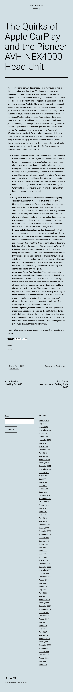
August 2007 (44, 619)
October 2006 (44, 652)
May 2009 (42, 554)
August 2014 (44, 433)
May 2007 (42, 629)
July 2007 (42, 622)
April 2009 (43, 557)
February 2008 (44, 599)
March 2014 (43, 437)
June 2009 (43, 551)
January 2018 (44, 420)
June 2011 (43, 482)
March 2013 (43, 446)
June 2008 (43, 586)
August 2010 (44, 505)
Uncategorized (60, 366)
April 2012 (43, 453)
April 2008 (43, 593)
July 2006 (42, 661)
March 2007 (43, 635)
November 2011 (45, 469)
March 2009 (43, 560)
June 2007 (43, 625)
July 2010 (42, 508)
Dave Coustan (14, 368)
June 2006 (43, 665)
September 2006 (45, 655)
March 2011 (43, 489)
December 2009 (45, 531)
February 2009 (44, 564)
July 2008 (42, 583)
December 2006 (45, 645)
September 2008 (45, 577)
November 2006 (45, 648)
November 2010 (45, 499)
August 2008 (44, 580)
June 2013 (43, 443)
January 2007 (44, 642)
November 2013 (45, 440)
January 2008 (44, 603)
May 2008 (42, 590)
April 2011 (43, 486)
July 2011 (42, 479)
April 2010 (43, 518)
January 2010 (44, 528)
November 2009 (45, 534)
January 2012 (44, 463)
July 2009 (42, 547)
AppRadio (22, 117)
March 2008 (43, 596)
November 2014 (45, 430)
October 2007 (44, 613)
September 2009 (45, 541)
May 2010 (42, 515)
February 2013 (44, 450)
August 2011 (44, 476)
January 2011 (44, 492)
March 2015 (43, 427)
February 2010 (44, 525)
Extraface (36, 5)
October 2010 (44, 502)
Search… (8, 416)
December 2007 (45, 606)
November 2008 (45, 570)
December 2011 (45, 466)
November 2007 (45, 609)
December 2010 (45, 495)
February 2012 (44, 460)
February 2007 (44, 639)
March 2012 (43, 456)
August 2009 (44, 544)
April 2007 (43, 632)
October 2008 (44, 573)
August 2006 (44, 658)
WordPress (24, 683)
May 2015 (42, 424)
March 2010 (43, 521)
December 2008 (45, 567)
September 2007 (45, 616)
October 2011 (44, 473)
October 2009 (44, 538)
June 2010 (43, 512)
